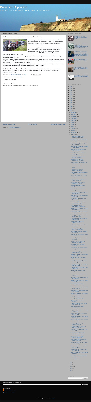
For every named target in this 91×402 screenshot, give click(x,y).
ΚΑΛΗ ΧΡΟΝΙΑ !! (74, 359)
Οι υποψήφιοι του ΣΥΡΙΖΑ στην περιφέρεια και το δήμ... (78, 183)
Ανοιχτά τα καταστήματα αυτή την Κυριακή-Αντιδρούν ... (78, 251)
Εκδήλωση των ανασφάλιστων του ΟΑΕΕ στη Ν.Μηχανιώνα (78, 228)
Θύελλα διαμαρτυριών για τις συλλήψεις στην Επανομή (77, 297)
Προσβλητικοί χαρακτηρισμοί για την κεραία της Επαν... (79, 140)
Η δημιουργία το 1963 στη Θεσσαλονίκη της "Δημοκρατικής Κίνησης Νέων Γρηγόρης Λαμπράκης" (81, 45)
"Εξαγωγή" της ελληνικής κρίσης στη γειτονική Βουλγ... (79, 330)
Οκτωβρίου (73, 116)
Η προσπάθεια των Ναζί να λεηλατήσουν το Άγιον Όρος (80, 60)
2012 (71, 364)
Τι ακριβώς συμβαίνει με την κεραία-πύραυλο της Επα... (79, 304)
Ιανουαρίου (73, 134)
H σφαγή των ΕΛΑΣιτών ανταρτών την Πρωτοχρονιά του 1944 (80, 37)
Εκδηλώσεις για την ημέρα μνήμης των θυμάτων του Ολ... (79, 193)
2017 (71, 104)
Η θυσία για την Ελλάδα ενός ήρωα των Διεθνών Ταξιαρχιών (81, 76)
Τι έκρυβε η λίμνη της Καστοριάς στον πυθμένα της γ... (79, 268)
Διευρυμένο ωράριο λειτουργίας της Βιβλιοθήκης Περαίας (79, 356)
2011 (71, 366)
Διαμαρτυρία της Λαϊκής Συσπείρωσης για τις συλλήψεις (79, 294)
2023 (71, 92)
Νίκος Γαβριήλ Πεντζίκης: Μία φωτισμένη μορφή (77, 307)
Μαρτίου (73, 130)
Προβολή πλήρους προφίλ (9, 392)
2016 (71, 106)
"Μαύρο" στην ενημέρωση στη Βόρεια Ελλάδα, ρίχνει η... (79, 281)
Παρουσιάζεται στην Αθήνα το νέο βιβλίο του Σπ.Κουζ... (78, 150)
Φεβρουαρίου (74, 132)
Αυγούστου (73, 120)
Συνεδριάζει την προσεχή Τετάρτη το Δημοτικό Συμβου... (79, 261)
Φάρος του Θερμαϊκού (13, 7)
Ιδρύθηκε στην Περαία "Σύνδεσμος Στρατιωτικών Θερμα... (78, 340)
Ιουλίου (72, 122)
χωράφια (22, 76)
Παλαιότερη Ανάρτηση (58, 124)
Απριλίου (73, 128)
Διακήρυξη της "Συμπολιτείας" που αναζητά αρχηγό (78, 153)
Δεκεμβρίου (73, 112)
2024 (71, 90)
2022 (71, 94)
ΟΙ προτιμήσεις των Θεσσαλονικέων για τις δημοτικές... (79, 350)
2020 (71, 98)
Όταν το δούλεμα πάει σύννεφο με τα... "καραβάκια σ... (78, 189)
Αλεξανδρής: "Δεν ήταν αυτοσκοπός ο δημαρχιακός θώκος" (79, 215)
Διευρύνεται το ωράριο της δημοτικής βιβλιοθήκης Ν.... (79, 248)
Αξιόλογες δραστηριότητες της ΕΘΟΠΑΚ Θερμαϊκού (77, 222)
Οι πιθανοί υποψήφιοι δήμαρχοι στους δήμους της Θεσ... (79, 287)
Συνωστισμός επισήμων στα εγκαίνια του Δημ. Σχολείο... (79, 143)
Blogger (53, 398)
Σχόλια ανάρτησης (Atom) (14, 127)
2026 (71, 86)
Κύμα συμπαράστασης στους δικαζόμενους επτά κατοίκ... (77, 284)
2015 (71, 108)
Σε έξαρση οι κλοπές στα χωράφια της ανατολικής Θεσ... (79, 278)
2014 (71, 110)
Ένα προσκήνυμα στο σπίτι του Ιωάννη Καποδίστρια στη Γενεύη (80, 68)
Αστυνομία (13, 76)
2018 (71, 102)
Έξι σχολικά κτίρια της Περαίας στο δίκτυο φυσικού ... (78, 199)
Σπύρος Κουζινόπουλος (10, 390)
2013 (71, 362)
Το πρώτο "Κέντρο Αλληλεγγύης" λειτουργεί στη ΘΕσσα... (78, 242)
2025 (71, 88)
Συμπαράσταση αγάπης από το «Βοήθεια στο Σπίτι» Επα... (78, 333)
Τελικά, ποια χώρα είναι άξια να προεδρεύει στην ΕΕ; (78, 323)
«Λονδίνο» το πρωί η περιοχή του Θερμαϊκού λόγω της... (78, 327)
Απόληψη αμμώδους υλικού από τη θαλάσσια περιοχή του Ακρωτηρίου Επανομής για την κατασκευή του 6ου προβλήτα (81, 53)
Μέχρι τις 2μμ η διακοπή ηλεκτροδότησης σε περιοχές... (78, 206)
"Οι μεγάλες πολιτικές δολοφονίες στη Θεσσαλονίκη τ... (79, 320)
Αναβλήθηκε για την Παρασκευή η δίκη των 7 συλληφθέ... (79, 291)
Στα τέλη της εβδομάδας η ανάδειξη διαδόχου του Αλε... (79, 176)
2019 (71, 100)
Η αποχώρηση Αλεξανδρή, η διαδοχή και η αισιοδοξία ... (79, 219)
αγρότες (8, 76)
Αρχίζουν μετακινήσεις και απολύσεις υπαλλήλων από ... (79, 225)
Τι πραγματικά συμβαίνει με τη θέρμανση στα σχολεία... (77, 170)
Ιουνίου (72, 124)
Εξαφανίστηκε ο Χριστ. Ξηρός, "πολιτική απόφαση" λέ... (77, 337)
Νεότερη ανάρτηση (9, 124)
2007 (71, 370)
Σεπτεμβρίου (74, 118)
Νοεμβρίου (73, 114)
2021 (71, 96)
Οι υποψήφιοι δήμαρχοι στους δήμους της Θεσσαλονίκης (79, 343)
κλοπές (17, 76)
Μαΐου (72, 126)
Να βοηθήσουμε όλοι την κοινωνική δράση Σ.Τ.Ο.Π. (79, 314)
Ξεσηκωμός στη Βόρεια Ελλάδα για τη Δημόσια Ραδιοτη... (79, 265)
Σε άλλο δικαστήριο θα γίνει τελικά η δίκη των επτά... (79, 274)
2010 (71, 368)
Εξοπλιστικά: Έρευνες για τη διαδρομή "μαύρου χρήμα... (79, 346)
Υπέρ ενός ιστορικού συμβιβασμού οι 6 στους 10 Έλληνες (79, 179)
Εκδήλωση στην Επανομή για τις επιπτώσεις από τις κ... (78, 202)
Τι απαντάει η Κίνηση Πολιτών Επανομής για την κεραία (77, 137)
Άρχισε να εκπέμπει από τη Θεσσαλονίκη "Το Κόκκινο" (77, 160)
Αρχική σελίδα (32, 124)
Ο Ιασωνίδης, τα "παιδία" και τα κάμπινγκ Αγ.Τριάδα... (78, 156)
